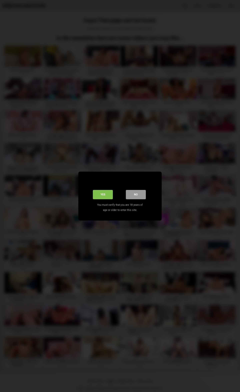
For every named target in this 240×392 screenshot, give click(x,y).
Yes (102, 194)
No (136, 194)
